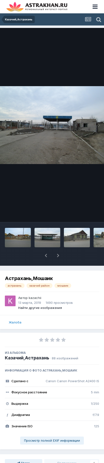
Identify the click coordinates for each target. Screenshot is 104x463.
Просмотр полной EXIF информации (52, 440)
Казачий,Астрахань (27, 357)
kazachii (35, 298)
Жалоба (15, 322)
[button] (46, 255)
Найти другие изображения (40, 308)
